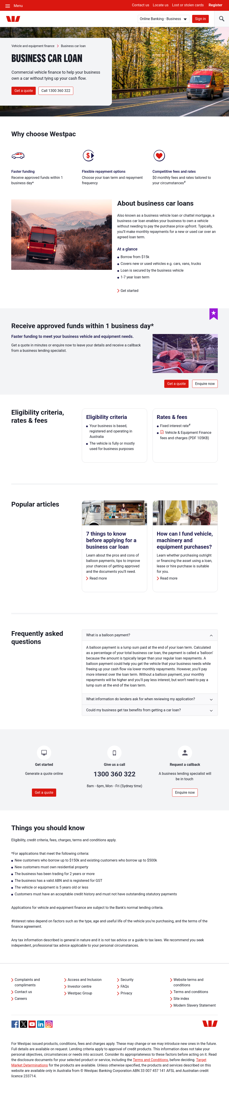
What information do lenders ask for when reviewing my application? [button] (140, 699)
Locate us (161, 5)
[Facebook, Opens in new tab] (15, 1024)
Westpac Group (80, 993)
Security (126, 980)
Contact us (140, 5)
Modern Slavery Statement (194, 1005)
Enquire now (205, 384)
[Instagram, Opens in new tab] (49, 1026)
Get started (129, 291)
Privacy (126, 993)
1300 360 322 (114, 774)
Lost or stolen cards (188, 5)
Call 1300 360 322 (55, 91)
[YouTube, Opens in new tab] (32, 1024)
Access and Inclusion (85, 980)
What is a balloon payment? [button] (108, 635)
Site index (181, 998)
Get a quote (23, 91)
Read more (98, 578)
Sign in (200, 19)
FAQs (124, 986)
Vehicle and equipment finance (32, 46)
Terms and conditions (190, 992)
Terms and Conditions (150, 1060)
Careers (21, 998)
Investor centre (79, 986)
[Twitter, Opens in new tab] (23, 1024)
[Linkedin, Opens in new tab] (40, 1024)
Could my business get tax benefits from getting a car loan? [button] (133, 710)
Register (215, 5)
